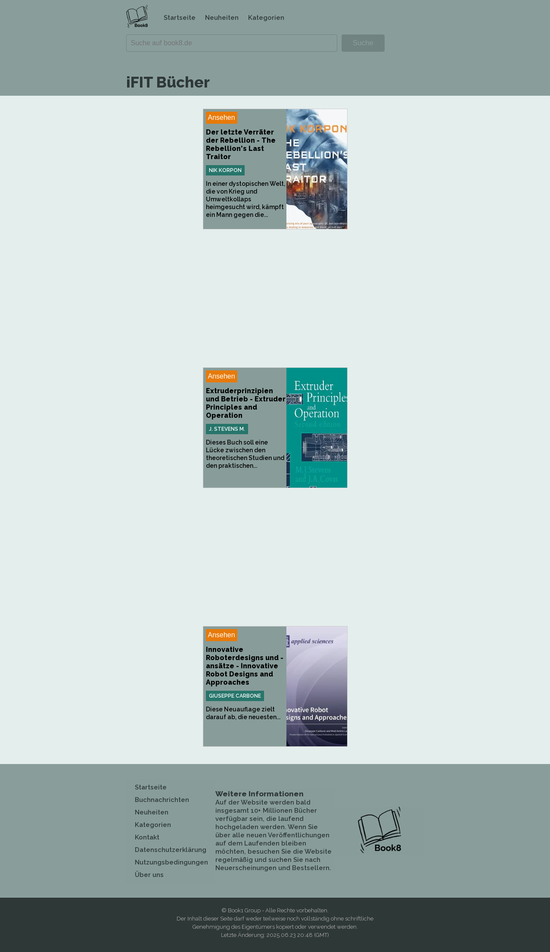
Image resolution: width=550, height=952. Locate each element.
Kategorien (266, 18)
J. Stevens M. (227, 429)
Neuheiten (222, 18)
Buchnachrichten (162, 800)
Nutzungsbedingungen (171, 862)
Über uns (149, 875)
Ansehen (221, 117)
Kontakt (147, 837)
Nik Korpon (225, 170)
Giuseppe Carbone (235, 696)
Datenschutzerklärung (170, 850)
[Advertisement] (275, 298)
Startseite (180, 18)
